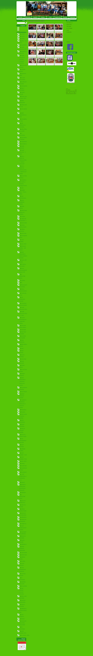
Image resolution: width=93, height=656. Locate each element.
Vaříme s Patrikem (22, 89)
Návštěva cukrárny (22, 230)
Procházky (22, 280)
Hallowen (22, 619)
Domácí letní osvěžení (23, 333)
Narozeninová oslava (23, 469)
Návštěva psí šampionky (23, 520)
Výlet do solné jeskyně (23, 66)
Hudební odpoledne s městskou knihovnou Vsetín (23, 381)
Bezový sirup (23, 359)
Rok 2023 (22, 36)
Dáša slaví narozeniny (22, 78)
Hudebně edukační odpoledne (22, 548)
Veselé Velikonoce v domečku (23, 125)
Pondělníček (23, 492)
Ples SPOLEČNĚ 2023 (22, 276)
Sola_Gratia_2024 (23, 635)
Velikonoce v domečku (23, 537)
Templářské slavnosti (22, 583)
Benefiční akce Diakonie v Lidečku (23, 212)
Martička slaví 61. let (23, 106)
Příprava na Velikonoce (22, 501)
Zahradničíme (23, 45)
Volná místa (27, 17)
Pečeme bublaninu (22, 341)
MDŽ (21, 283)
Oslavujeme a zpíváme (23, 52)
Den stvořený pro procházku (23, 304)
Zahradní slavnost (22, 147)
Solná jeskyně (23, 472)
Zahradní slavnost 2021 (23, 48)
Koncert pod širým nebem (23, 326)
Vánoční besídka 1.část (23, 454)
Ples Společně (23, 141)
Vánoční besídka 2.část (23, 458)
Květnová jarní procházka (23, 286)
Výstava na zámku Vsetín (23, 435)
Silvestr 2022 (23, 244)
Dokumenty (72, 17)
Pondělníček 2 (23, 517)
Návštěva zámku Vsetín (23, 510)
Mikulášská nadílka (22, 450)
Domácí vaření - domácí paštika (23, 416)
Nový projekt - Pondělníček (23, 533)
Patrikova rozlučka (22, 605)
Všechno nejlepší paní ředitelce (23, 569)
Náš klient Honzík (22, 93)
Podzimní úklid (23, 223)
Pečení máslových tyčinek (22, 299)
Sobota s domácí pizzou (23, 290)
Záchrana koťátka (22, 356)
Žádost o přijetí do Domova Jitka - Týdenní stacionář (23, 160)
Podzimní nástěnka (22, 425)
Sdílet (46, 69)
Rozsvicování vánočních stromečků (23, 623)
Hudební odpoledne (22, 101)
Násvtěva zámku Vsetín (23, 226)
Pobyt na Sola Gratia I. (23, 177)
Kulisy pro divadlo (22, 541)
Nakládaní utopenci (22, 374)
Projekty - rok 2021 (23, 42)
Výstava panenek (22, 362)
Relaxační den (23, 466)
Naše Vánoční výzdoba (23, 83)
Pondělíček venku (22, 558)
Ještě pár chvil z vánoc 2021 (23, 97)
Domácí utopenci (22, 615)
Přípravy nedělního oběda (22, 202)
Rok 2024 (22, 34)
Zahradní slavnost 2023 (23, 308)
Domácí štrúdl (23, 392)
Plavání (21, 188)
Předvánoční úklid (23, 74)
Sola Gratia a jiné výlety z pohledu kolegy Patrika (23, 183)
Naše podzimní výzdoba (23, 388)
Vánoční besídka (22, 241)
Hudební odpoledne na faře (23, 115)
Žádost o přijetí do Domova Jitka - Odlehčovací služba (23, 169)
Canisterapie (23, 330)
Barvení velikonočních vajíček (23, 528)
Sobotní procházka (22, 421)
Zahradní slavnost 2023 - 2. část (23, 313)
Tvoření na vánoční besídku (22, 430)
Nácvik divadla (23, 552)
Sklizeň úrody (23, 233)
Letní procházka (22, 579)
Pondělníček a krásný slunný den (23, 610)
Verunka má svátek (23, 506)
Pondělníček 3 (23, 544)
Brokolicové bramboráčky (23, 514)
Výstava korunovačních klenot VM (23, 270)
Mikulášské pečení (22, 70)
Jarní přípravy (23, 524)
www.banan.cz (73, 89)
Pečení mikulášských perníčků (23, 440)
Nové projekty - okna (23, 120)
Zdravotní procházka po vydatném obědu (23, 320)
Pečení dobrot (23, 144)
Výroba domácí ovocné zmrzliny (22, 591)
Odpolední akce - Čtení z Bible (23, 192)
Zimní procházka (22, 628)
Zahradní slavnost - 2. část (23, 152)
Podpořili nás (58, 17)
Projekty (43, 17)
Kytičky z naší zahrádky (23, 597)
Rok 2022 (22, 38)
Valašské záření (22, 207)
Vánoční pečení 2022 (23, 236)
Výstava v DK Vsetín (23, 261)
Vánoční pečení (23, 86)
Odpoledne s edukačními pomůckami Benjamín (23, 487)
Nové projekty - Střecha (23, 138)
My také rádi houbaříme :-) (23, 219)
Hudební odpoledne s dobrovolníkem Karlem (23, 255)
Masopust (22, 482)
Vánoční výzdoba (22, 445)
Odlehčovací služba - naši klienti (23, 248)
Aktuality (20, 17)
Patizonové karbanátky (22, 601)
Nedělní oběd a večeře (23, 345)
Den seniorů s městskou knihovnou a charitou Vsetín (23, 403)
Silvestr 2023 (23, 461)
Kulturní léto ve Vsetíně (23, 337)
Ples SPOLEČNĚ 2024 (22, 496)
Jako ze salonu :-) (23, 110)
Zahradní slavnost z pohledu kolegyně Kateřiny (22, 59)
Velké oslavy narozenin (23, 265)
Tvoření (21, 348)
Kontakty (65, 17)
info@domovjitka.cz (72, 30)
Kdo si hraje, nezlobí (23, 574)
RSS (21, 651)
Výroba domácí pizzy (23, 197)
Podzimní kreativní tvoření (22, 396)
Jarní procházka (22, 134)
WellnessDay (23, 410)
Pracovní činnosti (22, 564)
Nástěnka (22, 463)
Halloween (22, 412)
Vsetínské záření (22, 366)
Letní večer (22, 561)
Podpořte (35, 17)
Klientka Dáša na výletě (23, 130)
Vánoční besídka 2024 (23, 632)
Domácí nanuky (21, 351)
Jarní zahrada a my (23, 294)
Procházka (22, 216)
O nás (50, 17)
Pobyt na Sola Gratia (23, 370)
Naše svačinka (23, 586)
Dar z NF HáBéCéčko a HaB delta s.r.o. (23, 477)
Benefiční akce (23, 555)
